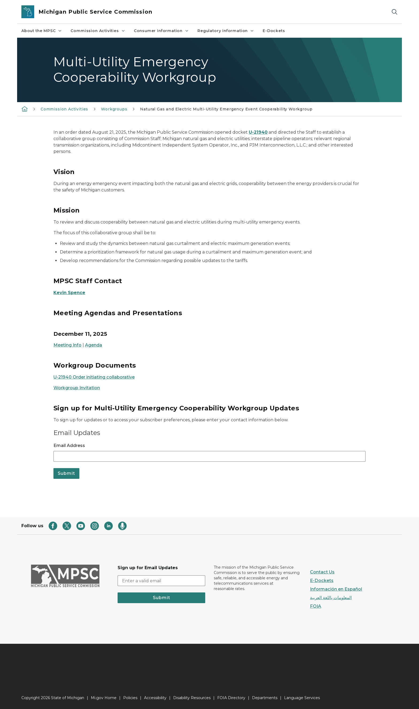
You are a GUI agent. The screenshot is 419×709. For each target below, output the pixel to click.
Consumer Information (161, 30)
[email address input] (161, 580)
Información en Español (336, 589)
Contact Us (322, 572)
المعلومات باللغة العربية (331, 597)
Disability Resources (192, 697)
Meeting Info (67, 345)
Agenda (93, 345)
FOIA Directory (231, 697)
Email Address (69, 445)
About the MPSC (41, 30)
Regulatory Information (225, 30)
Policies (130, 697)
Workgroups (114, 109)
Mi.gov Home (104, 697)
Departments (264, 697)
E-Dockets (274, 30)
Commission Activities (98, 30)
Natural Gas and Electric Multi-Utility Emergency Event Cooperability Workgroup (226, 109)
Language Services (302, 697)
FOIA (315, 606)
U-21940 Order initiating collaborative (94, 377)
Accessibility (155, 697)
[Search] (394, 12)
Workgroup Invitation (76, 387)
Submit (161, 597)
